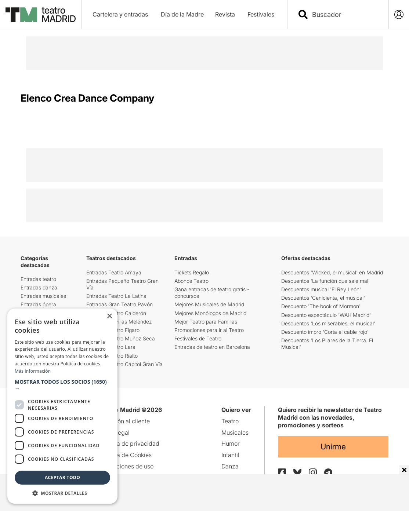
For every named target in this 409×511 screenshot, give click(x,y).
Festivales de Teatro (197, 338)
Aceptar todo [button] (62, 477)
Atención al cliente (125, 421)
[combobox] (344, 14)
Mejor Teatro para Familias (205, 321)
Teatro (230, 421)
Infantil (230, 455)
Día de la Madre (182, 14)
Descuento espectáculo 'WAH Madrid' (326, 315)
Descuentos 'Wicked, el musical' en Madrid (332, 272)
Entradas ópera (38, 304)
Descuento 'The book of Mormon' (321, 306)
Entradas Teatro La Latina (116, 296)
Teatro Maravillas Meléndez (119, 321)
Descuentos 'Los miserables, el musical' (328, 323)
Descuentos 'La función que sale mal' (325, 281)
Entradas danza (39, 287)
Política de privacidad (129, 443)
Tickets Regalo (191, 272)
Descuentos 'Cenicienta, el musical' (323, 298)
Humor (230, 443)
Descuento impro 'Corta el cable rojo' (325, 332)
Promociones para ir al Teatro (209, 330)
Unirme (333, 446)
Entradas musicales (43, 296)
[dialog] (62, 406)
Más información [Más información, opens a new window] (33, 371)
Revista (225, 14)
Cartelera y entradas (120, 14)
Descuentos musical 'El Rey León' (321, 289)
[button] (62, 385)
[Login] (398, 14)
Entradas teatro (38, 279)
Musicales (235, 432)
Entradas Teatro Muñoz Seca (120, 338)
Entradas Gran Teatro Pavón (119, 304)
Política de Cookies (126, 455)
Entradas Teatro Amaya (113, 272)
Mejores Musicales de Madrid (209, 304)
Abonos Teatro (191, 281)
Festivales (260, 14)
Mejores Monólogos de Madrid (210, 313)
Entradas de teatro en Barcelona (212, 347)
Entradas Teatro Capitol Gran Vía (124, 364)
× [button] (109, 316)
